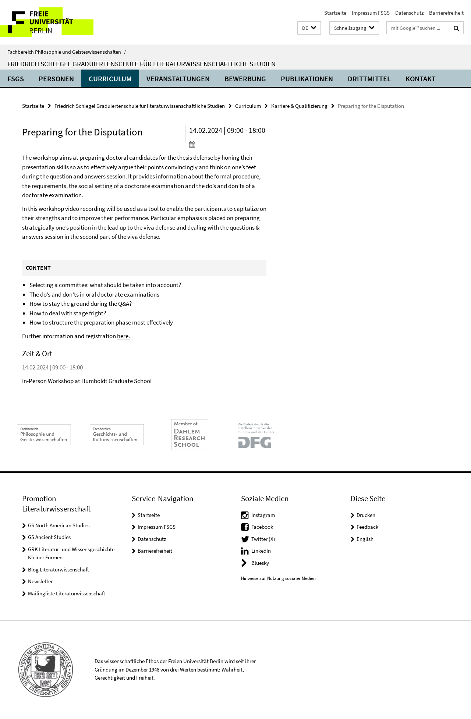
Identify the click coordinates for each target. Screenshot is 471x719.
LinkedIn (261, 550)
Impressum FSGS (371, 12)
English (365, 538)
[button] (309, 28)
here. (123, 336)
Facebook (262, 526)
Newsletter (40, 581)
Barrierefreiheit (446, 12)
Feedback (367, 526)
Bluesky (260, 562)
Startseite (335, 12)
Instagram (263, 514)
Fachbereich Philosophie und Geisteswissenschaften (66, 51)
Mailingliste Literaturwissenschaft (66, 593)
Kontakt (421, 78)
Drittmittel (369, 78)
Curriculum (110, 78)
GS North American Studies (58, 525)
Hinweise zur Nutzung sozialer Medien (278, 578)
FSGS (15, 78)
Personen (56, 78)
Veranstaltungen (178, 78)
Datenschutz (409, 12)
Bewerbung (245, 78)
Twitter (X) (263, 538)
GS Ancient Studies (49, 537)
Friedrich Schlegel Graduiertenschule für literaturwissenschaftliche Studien (141, 63)
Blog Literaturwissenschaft (58, 569)
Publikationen (307, 78)
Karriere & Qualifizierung (299, 105)
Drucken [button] (366, 514)
